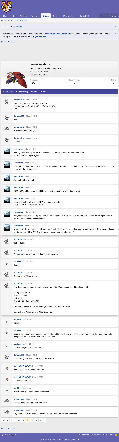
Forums (33, 16)
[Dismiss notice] (115, 26)
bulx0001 (18, 239)
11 (19, 420)
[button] (39, 15)
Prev (6, 420)
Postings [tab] (35, 91)
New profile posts (21, 20)
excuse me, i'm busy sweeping (48, 68)
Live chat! (84, 16)
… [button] (15, 420)
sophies (17, 261)
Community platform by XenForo (59, 439)
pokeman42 (19, 127)
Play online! (68, 16)
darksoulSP (19, 100)
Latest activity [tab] (22, 91)
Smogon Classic (9, 435)
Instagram (16, 27)
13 (27, 420)
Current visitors (7, 20)
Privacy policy (96, 435)
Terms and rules (83, 435)
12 (23, 420)
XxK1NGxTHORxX (22, 366)
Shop (55, 16)
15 (36, 420)
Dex (14, 16)
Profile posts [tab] (8, 91)
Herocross (18, 149)
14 (31, 420)
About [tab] (43, 91)
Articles (23, 16)
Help (105, 435)
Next (41, 420)
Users (46, 16)
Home (6, 16)
